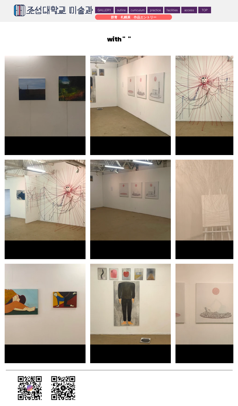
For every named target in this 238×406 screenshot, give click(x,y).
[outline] (121, 10)
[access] (189, 10)
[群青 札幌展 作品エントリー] (133, 17)
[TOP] (204, 10)
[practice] (155, 10)
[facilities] (172, 10)
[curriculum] (137, 10)
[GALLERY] (104, 10)
